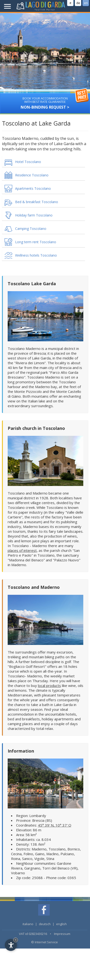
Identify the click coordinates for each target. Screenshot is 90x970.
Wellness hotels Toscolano (36, 255)
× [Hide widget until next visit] (16, 940)
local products (49, 685)
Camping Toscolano (30, 228)
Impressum (62, 934)
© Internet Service (44, 942)
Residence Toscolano (31, 175)
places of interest (22, 550)
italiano (28, 924)
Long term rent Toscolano (35, 242)
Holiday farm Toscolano (34, 215)
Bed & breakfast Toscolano (36, 202)
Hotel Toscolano (28, 161)
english (61, 924)
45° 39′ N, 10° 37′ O (54, 825)
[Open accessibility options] (11, 945)
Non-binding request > (45, 101)
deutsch (45, 924)
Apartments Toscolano (33, 188)
